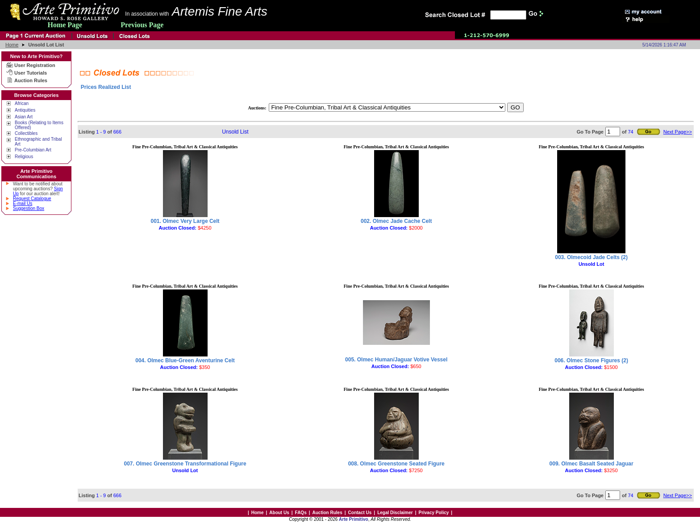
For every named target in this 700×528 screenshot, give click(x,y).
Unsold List (235, 132)
